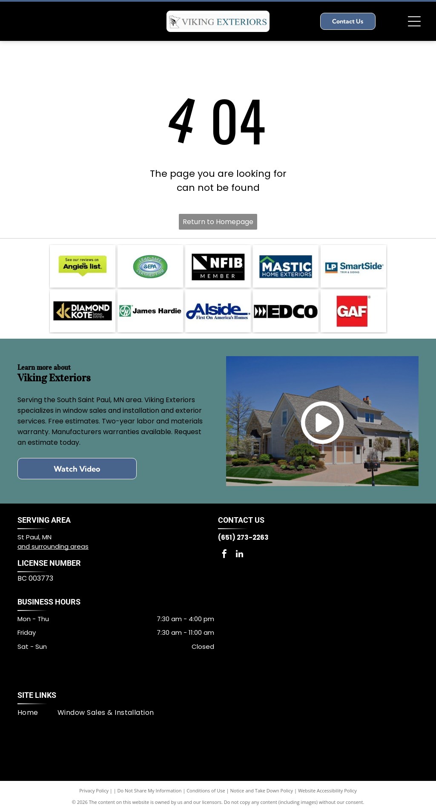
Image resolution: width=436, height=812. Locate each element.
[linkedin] (239, 554)
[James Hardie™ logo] (150, 311)
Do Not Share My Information (150, 790)
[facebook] (224, 554)
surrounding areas (60, 546)
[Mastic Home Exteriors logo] (285, 266)
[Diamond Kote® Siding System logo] (82, 311)
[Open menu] (414, 21)
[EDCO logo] (285, 311)
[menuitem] (37, 713)
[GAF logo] (353, 311)
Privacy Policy (94, 790)
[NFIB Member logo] (218, 266)
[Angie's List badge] (82, 266)
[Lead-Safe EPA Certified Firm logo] (150, 266)
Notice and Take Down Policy (261, 790)
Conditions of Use (205, 790)
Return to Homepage (218, 222)
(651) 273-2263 (243, 537)
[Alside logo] (218, 311)
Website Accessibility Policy (327, 790)
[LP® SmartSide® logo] (353, 266)
